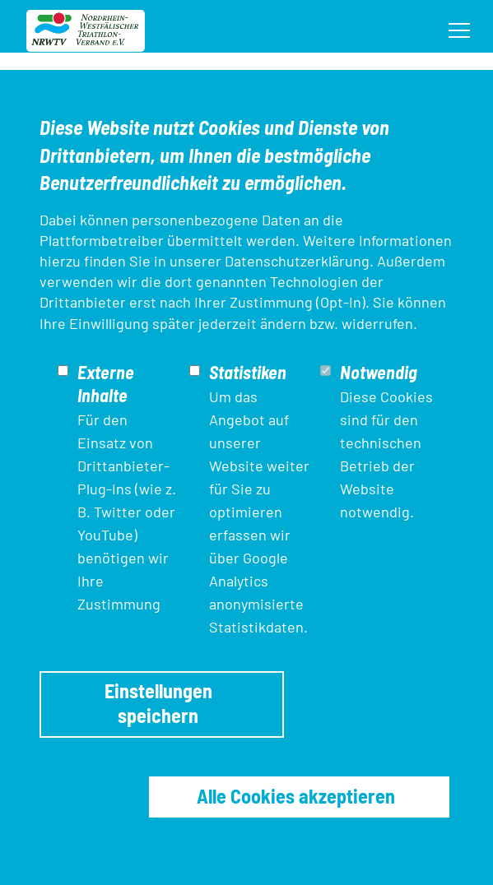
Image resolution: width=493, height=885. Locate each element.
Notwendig (378, 371)
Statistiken (247, 371)
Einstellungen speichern (158, 703)
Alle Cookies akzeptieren (296, 796)
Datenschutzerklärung (297, 261)
